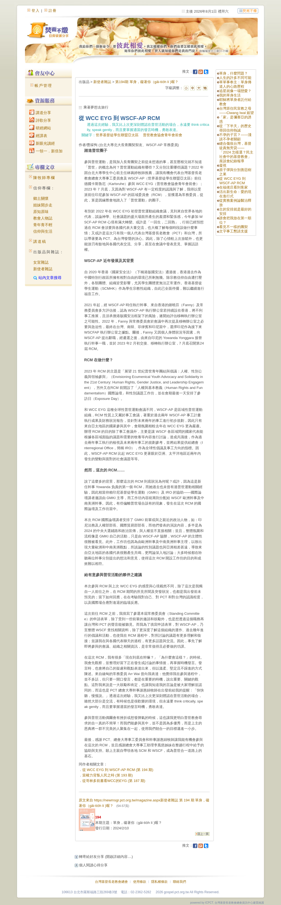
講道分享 (40, 112)
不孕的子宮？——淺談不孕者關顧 (235, 137)
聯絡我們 (179, 882)
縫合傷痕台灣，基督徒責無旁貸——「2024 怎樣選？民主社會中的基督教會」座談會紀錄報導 (236, 152)
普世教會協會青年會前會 (162, 135)
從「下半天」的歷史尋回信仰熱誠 (235, 128)
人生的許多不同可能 (235, 78)
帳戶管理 (43, 85)
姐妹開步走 (42, 205)
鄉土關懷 (41, 198)
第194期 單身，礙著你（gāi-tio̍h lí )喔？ (146, 82)
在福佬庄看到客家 (233, 187)
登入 (36, 10)
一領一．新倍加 (46, 151)
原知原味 (41, 211)
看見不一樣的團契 (233, 227)
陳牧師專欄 (44, 177)
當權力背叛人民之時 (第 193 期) (107, 775)
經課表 (38, 135)
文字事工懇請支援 (233, 231)
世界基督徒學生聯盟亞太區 (117, 135)
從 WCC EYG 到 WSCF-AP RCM (232, 181)
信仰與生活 (42, 231)
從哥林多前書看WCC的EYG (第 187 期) (113, 781)
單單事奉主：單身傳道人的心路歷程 (235, 84)
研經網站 (40, 128)
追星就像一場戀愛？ (235, 91)
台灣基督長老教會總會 (111, 882)
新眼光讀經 (42, 143)
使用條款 (139, 882)
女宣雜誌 (41, 262)
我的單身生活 (230, 95)
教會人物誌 (42, 218)
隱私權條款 (159, 882)
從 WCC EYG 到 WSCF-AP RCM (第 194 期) (117, 770)
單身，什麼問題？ (233, 73)
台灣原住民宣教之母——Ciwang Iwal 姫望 (236, 110)
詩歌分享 (40, 120)
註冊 (53, 10)
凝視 (222, 165)
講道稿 (39, 241)
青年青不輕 (42, 225)
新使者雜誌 (42, 269)
